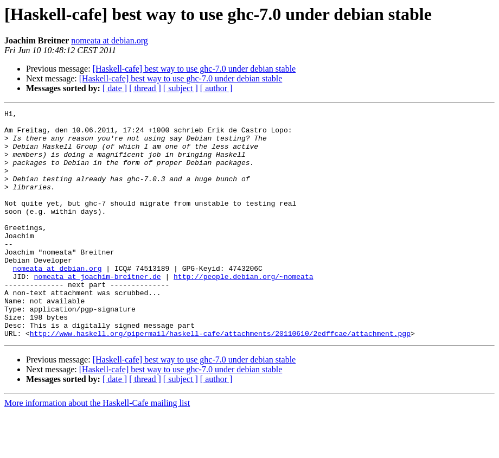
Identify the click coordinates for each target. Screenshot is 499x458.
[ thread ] (145, 88)
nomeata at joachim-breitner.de (97, 310)
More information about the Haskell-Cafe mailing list (97, 448)
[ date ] (115, 88)
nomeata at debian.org (109, 40)
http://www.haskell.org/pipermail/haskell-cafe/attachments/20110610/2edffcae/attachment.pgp (220, 379)
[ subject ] (180, 88)
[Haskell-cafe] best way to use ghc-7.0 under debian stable (194, 68)
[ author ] (216, 88)
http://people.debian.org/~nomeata (243, 310)
